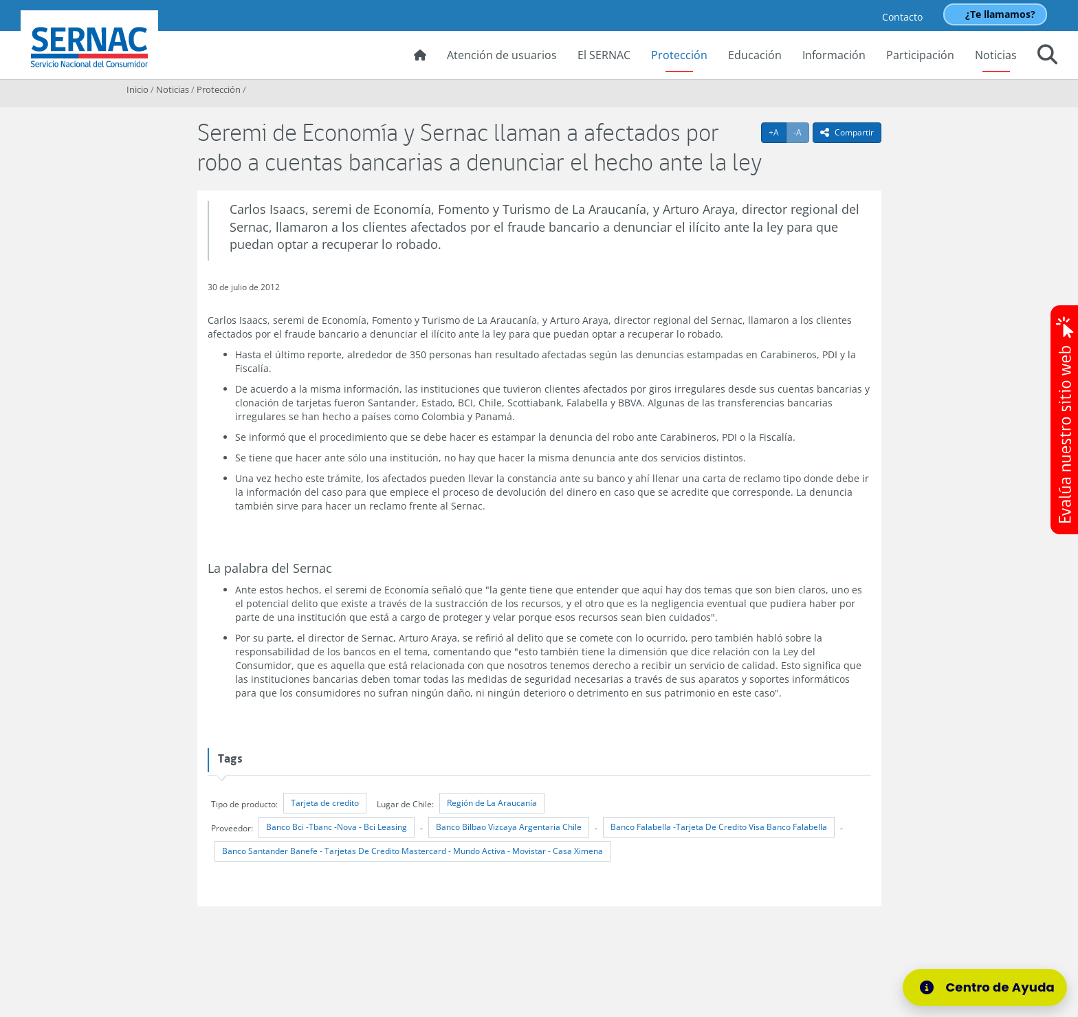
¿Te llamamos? (1000, 14)
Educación (755, 55)
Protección (679, 55)
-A (801, 132)
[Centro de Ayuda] (989, 987)
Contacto (902, 16)
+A (777, 132)
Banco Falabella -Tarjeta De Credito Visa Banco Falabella (718, 827)
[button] (1047, 56)
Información (834, 55)
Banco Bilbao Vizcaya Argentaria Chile (509, 827)
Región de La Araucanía (492, 803)
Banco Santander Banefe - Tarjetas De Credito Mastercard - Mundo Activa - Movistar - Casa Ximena (412, 851)
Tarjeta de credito (325, 803)
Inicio (137, 89)
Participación (920, 55)
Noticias (996, 55)
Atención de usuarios (502, 55)
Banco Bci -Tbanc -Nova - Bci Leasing (336, 827)
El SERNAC (604, 55)
